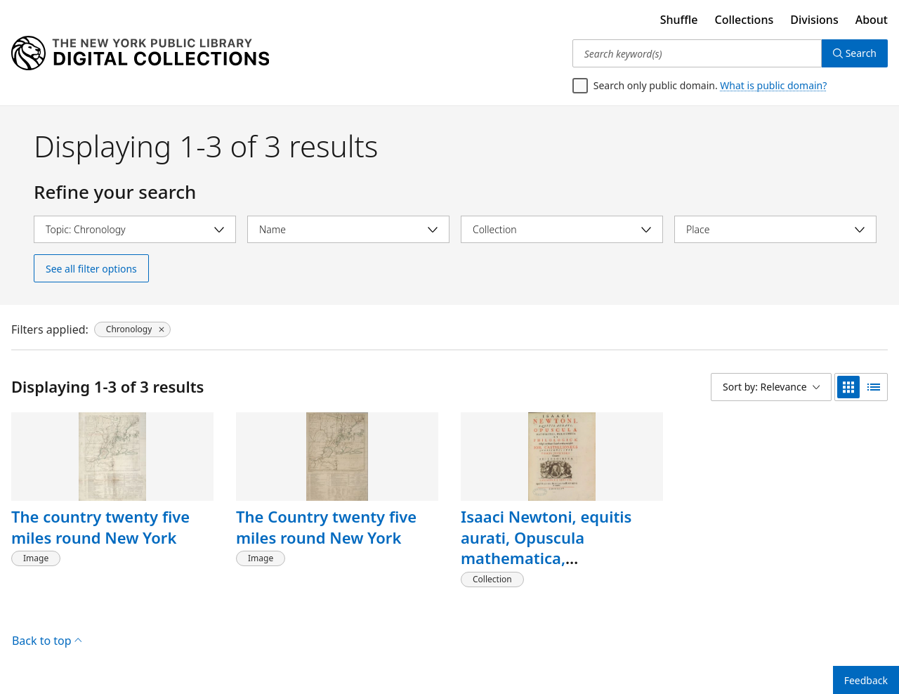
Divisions (814, 19)
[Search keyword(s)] (697, 53)
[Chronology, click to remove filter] (132, 329)
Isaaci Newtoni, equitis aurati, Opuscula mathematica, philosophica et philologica (561, 547)
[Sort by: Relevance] (771, 387)
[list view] (873, 387)
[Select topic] (135, 229)
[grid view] (848, 387)
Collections (744, 19)
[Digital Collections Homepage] (140, 53)
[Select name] (348, 229)
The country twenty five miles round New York (100, 527)
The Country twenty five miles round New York (326, 527)
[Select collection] (562, 229)
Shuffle (679, 19)
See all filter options (91, 268)
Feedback (866, 680)
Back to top (46, 640)
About (871, 19)
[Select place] (775, 229)
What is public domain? (773, 85)
